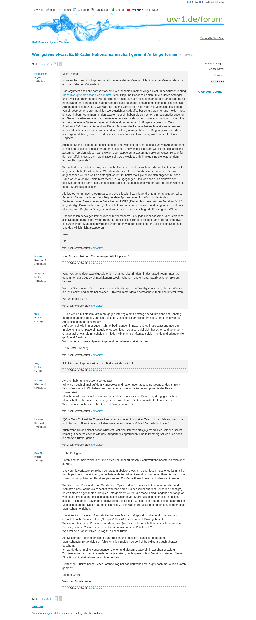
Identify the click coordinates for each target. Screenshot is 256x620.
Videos (119, 10)
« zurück (47, 64)
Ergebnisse (102, 10)
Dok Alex (39, 453)
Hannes (38, 419)
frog (36, 314)
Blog (53, 10)
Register (209, 63)
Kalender (83, 10)
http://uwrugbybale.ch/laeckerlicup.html (87, 95)
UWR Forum (39, 42)
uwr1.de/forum (195, 18)
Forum (67, 10)
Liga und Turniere (59, 42)
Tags (220, 38)
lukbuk (38, 256)
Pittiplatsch (40, 73)
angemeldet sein (54, 613)
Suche (208, 38)
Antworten (98, 248)
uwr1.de (39, 10)
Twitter (221, 2)
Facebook (208, 2)
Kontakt (195, 2)
